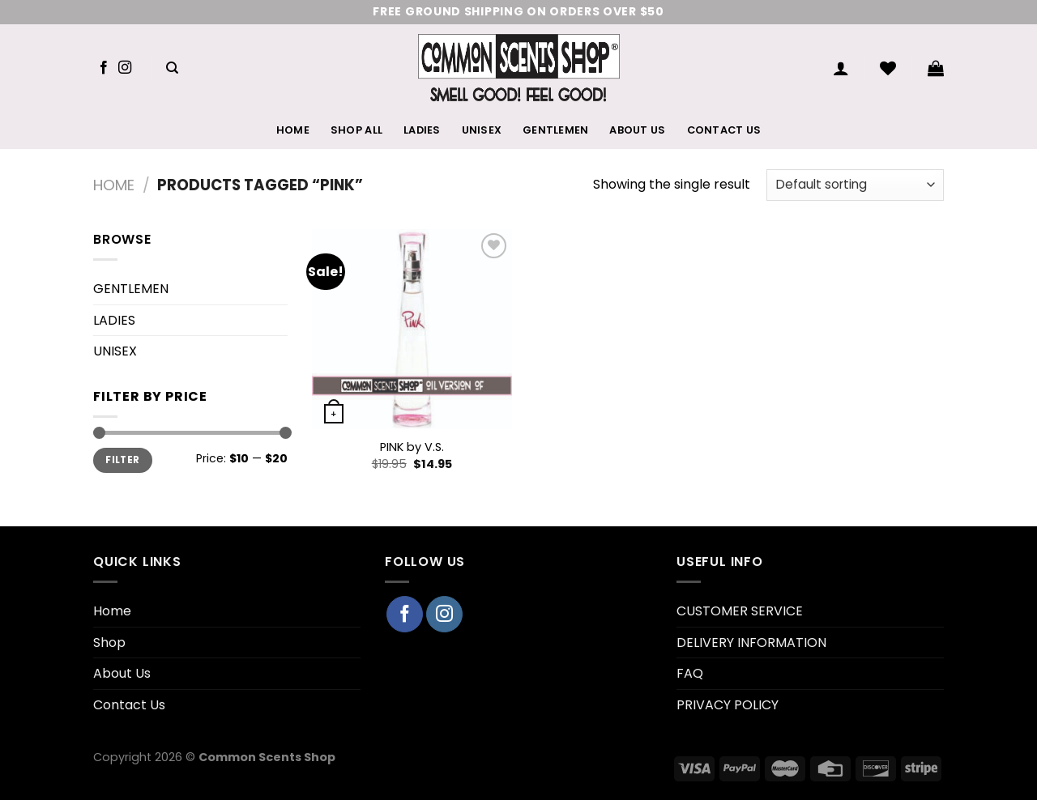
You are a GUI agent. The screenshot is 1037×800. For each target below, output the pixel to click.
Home (292, 130)
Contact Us (724, 130)
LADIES (422, 130)
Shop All (356, 130)
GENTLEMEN (555, 130)
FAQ (689, 673)
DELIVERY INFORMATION (751, 642)
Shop (109, 642)
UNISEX (482, 130)
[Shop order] (855, 185)
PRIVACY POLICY (727, 705)
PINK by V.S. (412, 447)
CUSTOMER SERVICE (739, 611)
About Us (637, 130)
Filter (122, 459)
